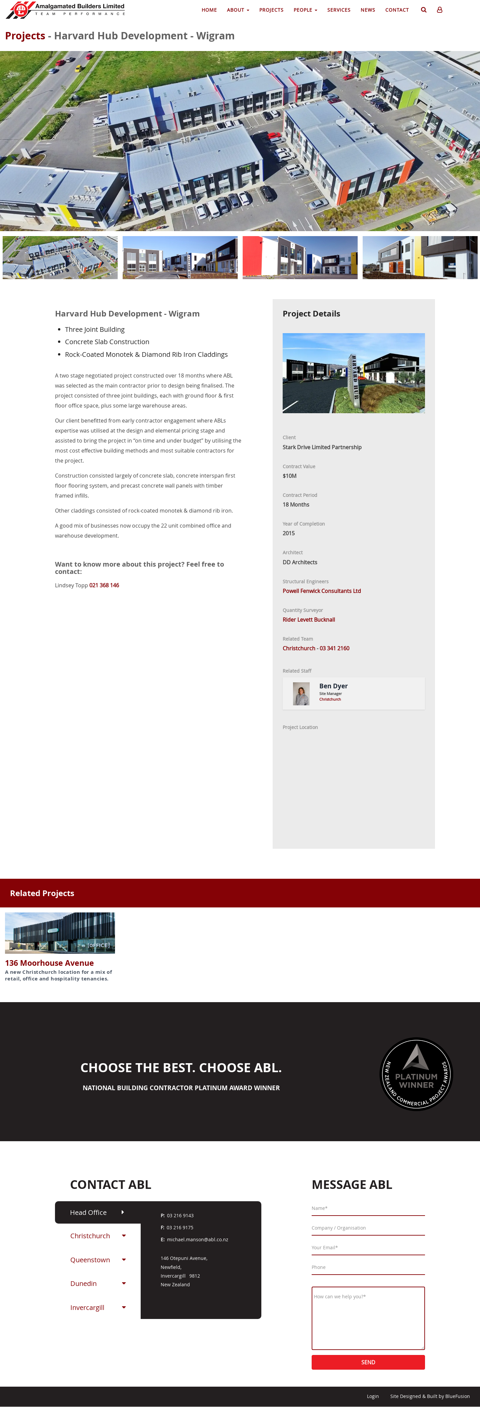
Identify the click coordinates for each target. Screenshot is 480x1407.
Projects (271, 10)
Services (339, 10)
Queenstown (90, 1259)
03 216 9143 (180, 1215)
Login (373, 1396)
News (368, 10)
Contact (397, 10)
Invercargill (87, 1307)
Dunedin (83, 1283)
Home (209, 10)
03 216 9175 (180, 1227)
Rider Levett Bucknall (309, 619)
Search (423, 11)
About (238, 10)
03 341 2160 (334, 648)
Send (368, 1362)
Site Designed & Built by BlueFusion (430, 1396)
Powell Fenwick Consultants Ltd (322, 591)
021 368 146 (104, 585)
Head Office (88, 1212)
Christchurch (90, 1235)
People (305, 10)
